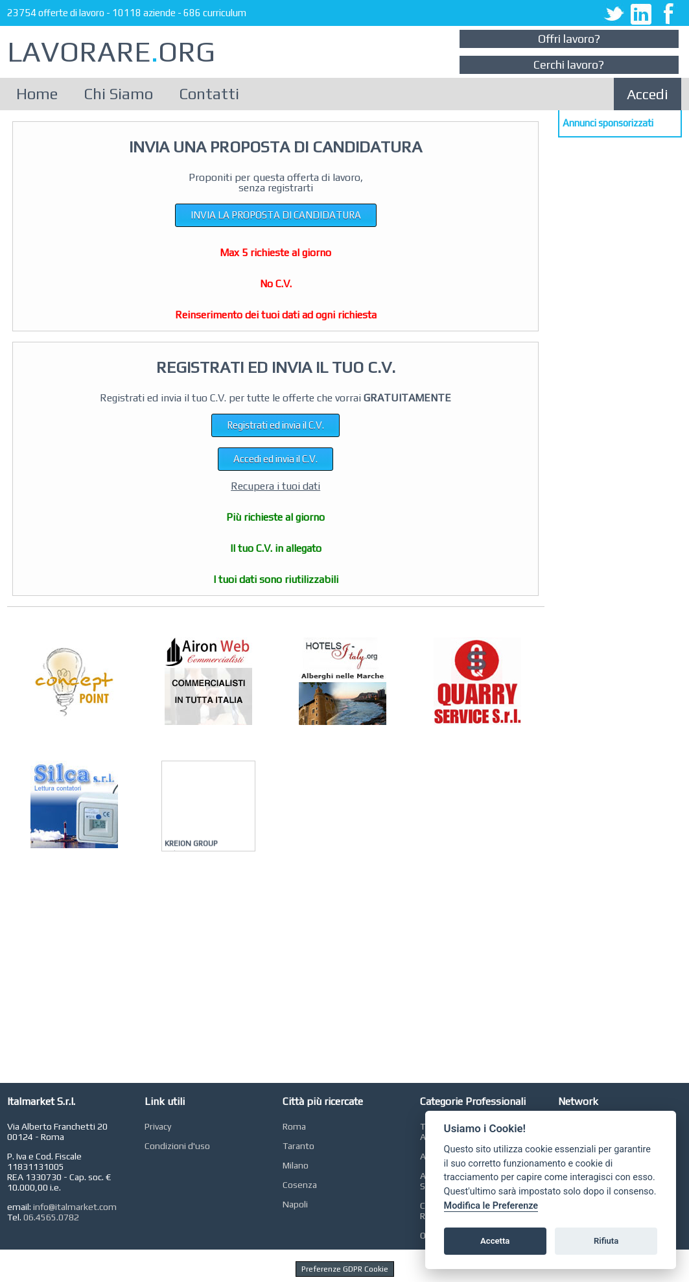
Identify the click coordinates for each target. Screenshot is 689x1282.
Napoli (295, 1204)
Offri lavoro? (569, 38)
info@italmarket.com (75, 1207)
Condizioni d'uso (177, 1146)
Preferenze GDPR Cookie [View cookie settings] (344, 1269)
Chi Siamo (118, 93)
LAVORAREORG (111, 51)
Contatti (209, 93)
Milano (296, 1165)
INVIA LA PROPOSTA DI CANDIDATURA (276, 214)
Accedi (647, 94)
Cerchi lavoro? (568, 64)
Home (37, 93)
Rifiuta (606, 1241)
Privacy (158, 1126)
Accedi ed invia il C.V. (275, 458)
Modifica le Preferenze (491, 1205)
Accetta (494, 1241)
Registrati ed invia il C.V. (275, 425)
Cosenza (300, 1185)
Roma (294, 1126)
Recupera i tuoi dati (275, 486)
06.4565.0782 (51, 1217)
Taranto (298, 1146)
